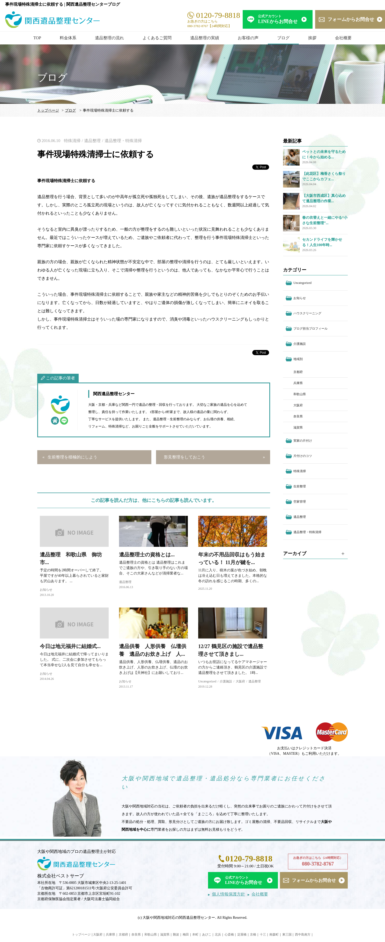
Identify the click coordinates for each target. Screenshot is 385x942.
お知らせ (46, 589)
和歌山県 (299, 394)
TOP (37, 38)
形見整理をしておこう (184, 457)
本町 (195, 934)
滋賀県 (298, 427)
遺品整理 (92, 140)
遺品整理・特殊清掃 (123, 140)
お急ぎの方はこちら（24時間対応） (317, 861)
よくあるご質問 (157, 38)
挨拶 (312, 38)
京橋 (253, 934)
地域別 (298, 359)
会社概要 (343, 38)
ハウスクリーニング (307, 313)
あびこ (206, 934)
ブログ (283, 38)
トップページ (48, 110)
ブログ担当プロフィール (310, 328)
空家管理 (299, 501)
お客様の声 (248, 38)
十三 (263, 934)
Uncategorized (207, 681)
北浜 (218, 934)
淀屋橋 (242, 934)
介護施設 (226, 681)
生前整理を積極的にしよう (72, 457)
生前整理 (299, 486)
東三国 (287, 934)
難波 (176, 934)
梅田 (186, 934)
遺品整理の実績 (204, 38)
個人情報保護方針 (228, 894)
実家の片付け (302, 440)
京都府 (298, 372)
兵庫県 (298, 383)
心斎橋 (229, 934)
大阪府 (240, 681)
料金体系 (68, 38)
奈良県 (298, 416)
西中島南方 (302, 934)
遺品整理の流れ (109, 38)
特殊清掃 (72, 140)
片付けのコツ (302, 456)
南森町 (274, 934)
